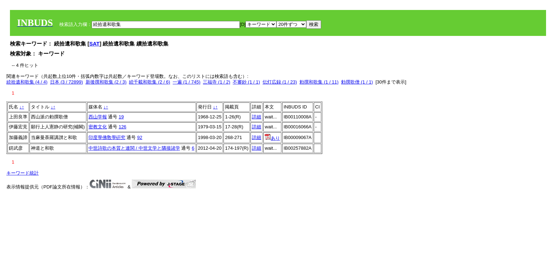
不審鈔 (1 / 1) (246, 82)
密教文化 (97, 126)
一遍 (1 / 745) (186, 82)
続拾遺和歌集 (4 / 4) (27, 82)
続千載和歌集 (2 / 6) (149, 82)
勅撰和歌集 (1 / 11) (319, 82)
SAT (94, 44)
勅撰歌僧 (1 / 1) (357, 82)
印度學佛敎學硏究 (106, 137)
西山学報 (97, 116)
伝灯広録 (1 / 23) (280, 82)
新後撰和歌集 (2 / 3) (106, 82)
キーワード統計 (22, 173)
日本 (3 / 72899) (66, 82)
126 (122, 126)
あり (272, 138)
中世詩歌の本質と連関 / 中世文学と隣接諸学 (134, 148)
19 (121, 116)
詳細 (256, 116)
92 (139, 137)
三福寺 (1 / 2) (216, 82)
